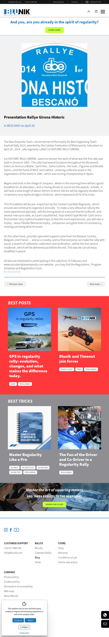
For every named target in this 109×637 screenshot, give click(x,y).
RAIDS (13, 384)
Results (39, 548)
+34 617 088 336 (31, 2)
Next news (96, 284)
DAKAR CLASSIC (66, 369)
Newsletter (95, 2)
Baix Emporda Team (12, 271)
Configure (24, 627)
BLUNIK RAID (43, 467)
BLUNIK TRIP (15, 472)
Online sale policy (67, 562)
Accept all (18, 620)
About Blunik (58, 2)
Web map (9, 591)
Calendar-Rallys (43, 552)
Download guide (54, 504)
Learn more (54, 30)
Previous (4, 497)
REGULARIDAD (25, 384)
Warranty (63, 552)
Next (105, 497)
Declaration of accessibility (18, 586)
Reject (30, 620)
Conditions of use (67, 557)
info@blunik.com (15, 2)
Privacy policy (11, 577)
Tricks (38, 562)
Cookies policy (12, 581)
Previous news (15, 284)
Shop (61, 548)
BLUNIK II (14, 467)
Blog (37, 557)
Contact (75, 2)
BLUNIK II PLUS (28, 467)
